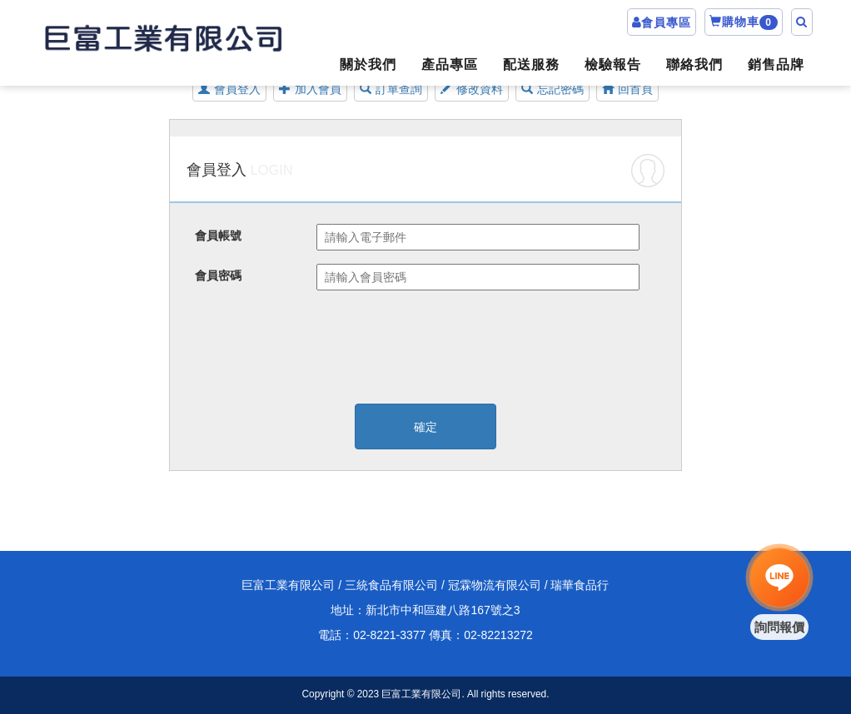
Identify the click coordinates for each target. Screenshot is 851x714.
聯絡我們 (694, 64)
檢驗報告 (613, 64)
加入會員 (310, 89)
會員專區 (666, 22)
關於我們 (368, 64)
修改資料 (471, 89)
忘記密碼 (552, 89)
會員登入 (229, 89)
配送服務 (531, 64)
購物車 (743, 22)
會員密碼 (218, 275)
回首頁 (627, 89)
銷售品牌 (776, 64)
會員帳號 (218, 235)
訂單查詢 (391, 89)
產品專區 (449, 64)
